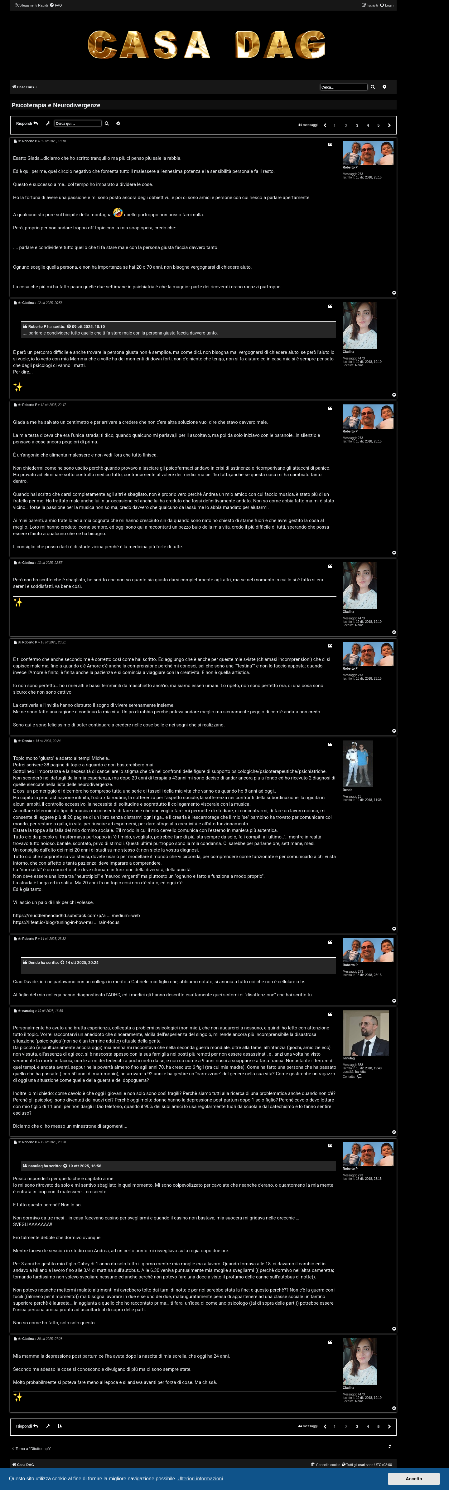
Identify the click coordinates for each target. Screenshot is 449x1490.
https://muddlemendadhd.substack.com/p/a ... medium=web (76, 915)
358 (360, 1065)
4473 (361, 358)
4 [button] (368, 125)
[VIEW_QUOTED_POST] (69, 326)
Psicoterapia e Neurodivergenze (56, 105)
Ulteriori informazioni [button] (200, 1478)
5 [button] (378, 125)
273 (360, 174)
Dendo (347, 790)
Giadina (348, 352)
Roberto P (350, 167)
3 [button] (357, 125)
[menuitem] (55, 5)
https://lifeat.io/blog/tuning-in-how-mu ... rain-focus (66, 922)
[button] (324, 125)
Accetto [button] (414, 1478)
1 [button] (335, 125)
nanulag (349, 1058)
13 (359, 796)
